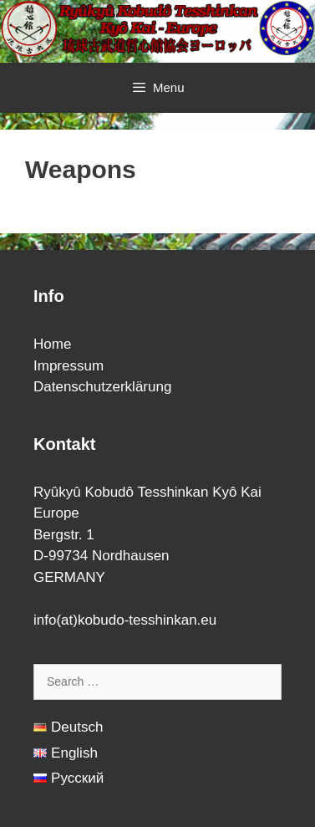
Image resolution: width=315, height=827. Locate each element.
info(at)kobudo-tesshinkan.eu (124, 620)
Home (52, 344)
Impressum (68, 366)
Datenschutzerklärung (102, 387)
